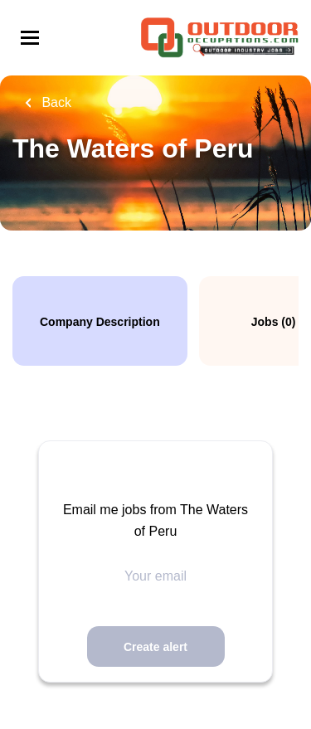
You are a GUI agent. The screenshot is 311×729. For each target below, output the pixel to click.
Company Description (100, 321)
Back (54, 102)
